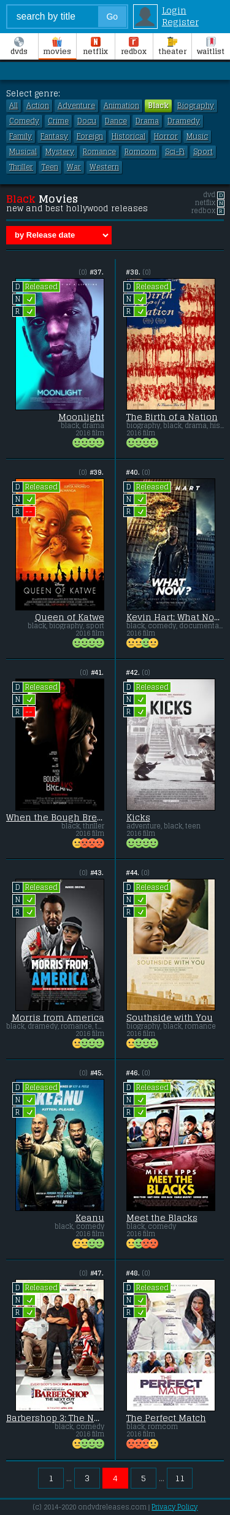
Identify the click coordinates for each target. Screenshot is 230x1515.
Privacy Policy (174, 1507)
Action (37, 105)
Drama (147, 121)
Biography (195, 105)
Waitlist (210, 47)
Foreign (90, 136)
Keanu (89, 1218)
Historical (128, 136)
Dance (116, 121)
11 (180, 1478)
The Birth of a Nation (172, 417)
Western (104, 167)
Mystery (59, 152)
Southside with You (169, 1017)
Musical (23, 152)
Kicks (138, 817)
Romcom (140, 152)
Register (180, 21)
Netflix (95, 47)
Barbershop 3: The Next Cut (55, 1418)
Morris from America (58, 1017)
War (74, 167)
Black (158, 105)
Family (20, 136)
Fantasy (54, 136)
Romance (99, 152)
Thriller (21, 167)
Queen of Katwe (69, 617)
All (13, 105)
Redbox (134, 47)
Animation (121, 105)
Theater (172, 47)
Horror (166, 136)
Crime (58, 121)
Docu (86, 121)
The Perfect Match (166, 1418)
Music (197, 136)
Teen (50, 167)
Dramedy (183, 121)
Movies (57, 47)
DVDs (19, 47)
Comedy (24, 121)
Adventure (76, 105)
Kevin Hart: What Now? (175, 617)
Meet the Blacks (161, 1218)
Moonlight (81, 417)
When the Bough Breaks (55, 817)
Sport (203, 152)
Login (174, 10)
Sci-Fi (175, 152)
